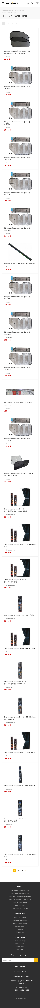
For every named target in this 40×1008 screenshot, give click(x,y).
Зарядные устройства (20, 908)
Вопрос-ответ (20, 926)
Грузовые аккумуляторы (20, 893)
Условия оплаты (20, 917)
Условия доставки (20, 920)
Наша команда (20, 941)
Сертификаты (20, 944)
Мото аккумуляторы (20, 902)
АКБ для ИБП (20, 905)
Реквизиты (20, 950)
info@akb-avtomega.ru (22, 976)
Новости (20, 929)
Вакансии (20, 947)
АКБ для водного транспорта (20, 899)
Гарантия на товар (20, 923)
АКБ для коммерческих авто (20, 896)
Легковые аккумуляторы (20, 890)
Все (26, 870)
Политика (20, 932)
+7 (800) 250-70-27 (21, 971)
